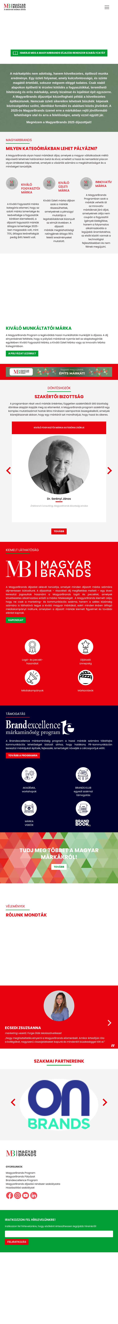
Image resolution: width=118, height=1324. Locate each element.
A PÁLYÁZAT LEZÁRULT (22, 353)
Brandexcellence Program (22, 1252)
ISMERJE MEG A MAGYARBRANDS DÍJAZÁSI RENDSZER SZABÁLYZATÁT (62, 53)
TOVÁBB (59, 576)
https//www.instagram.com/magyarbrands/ (17, 1267)
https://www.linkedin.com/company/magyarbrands (33, 1267)
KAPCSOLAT (15, 664)
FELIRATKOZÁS (16, 1313)
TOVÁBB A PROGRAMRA (22, 800)
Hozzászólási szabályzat (20, 1259)
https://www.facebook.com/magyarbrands (9, 1267)
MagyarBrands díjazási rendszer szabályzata (33, 1256)
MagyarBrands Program (20, 1244)
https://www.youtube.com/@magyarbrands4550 (25, 1267)
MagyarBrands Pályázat (20, 1248)
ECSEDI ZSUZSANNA (23, 1072)
